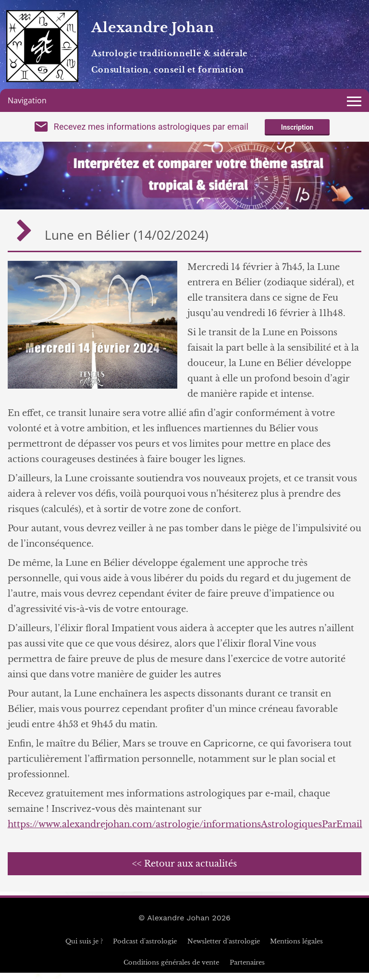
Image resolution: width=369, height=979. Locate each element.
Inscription (297, 131)
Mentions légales (296, 947)
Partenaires (247, 969)
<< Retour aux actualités (184, 870)
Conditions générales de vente (171, 969)
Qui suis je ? (84, 947)
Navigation (27, 100)
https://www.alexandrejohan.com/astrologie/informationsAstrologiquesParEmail (185, 830)
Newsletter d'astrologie (223, 947)
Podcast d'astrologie (145, 947)
